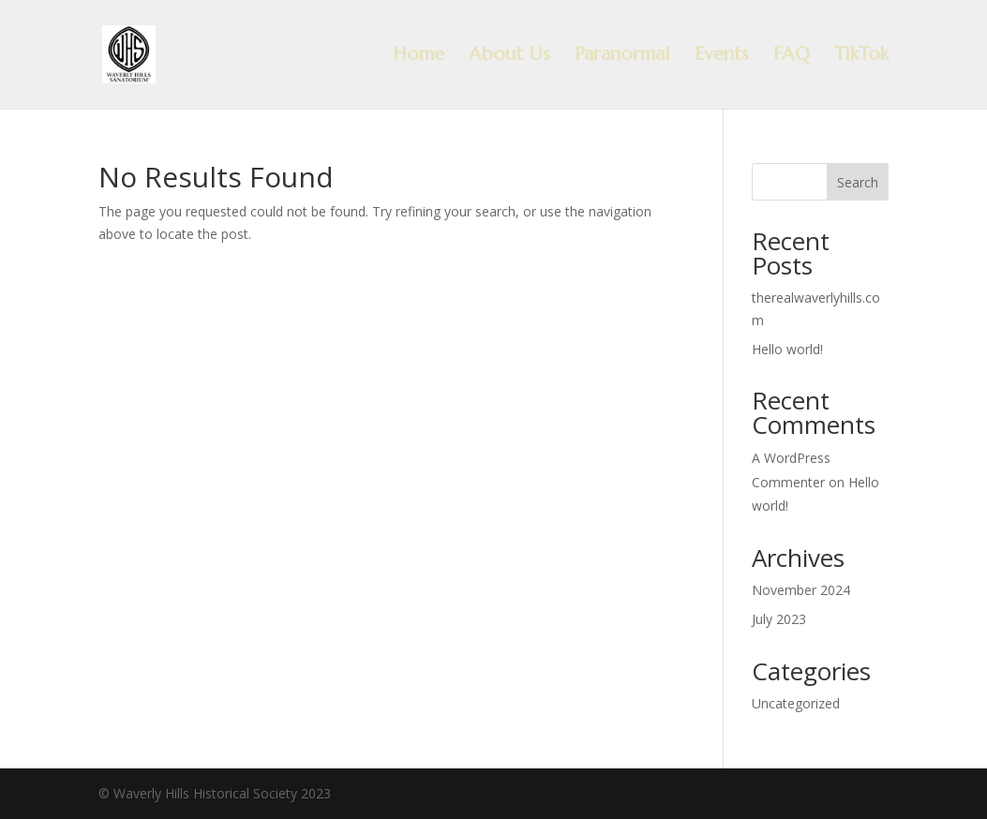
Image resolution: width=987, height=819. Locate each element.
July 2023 (779, 619)
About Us (509, 57)
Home (418, 57)
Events (722, 57)
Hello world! (787, 349)
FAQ (791, 57)
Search (857, 182)
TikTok (861, 57)
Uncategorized (796, 703)
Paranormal (622, 57)
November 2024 (801, 590)
